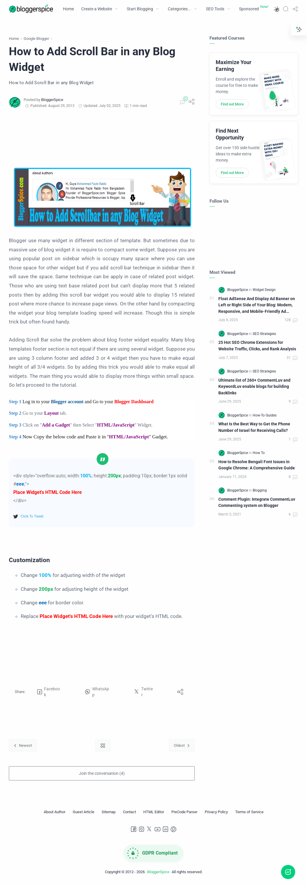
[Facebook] (133, 829)
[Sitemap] (109, 812)
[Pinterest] (173, 829)
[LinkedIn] (165, 829)
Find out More (232, 104)
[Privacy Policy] (216, 812)
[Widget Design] (264, 290)
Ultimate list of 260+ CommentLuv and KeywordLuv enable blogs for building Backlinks (254, 387)
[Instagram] (141, 829)
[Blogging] (260, 490)
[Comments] (181, 102)
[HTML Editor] (153, 812)
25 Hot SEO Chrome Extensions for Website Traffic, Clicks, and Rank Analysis (257, 346)
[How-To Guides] (265, 415)
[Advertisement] (102, 138)
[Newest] (23, 745)
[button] (276, 9)
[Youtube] (157, 829)
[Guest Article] (83, 812)
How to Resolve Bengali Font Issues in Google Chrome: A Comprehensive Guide (256, 465)
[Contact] (129, 812)
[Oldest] (182, 745)
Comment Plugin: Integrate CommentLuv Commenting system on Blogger (256, 502)
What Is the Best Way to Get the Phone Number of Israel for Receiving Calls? (254, 427)
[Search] (286, 9)
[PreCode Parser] (184, 812)
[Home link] (102, 745)
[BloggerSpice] (52, 99)
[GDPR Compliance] (153, 853)
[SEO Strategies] (264, 334)
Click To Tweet (32, 516)
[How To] (259, 453)
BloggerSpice (158, 872)
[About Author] (54, 812)
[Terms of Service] (249, 812)
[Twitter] (149, 829)
